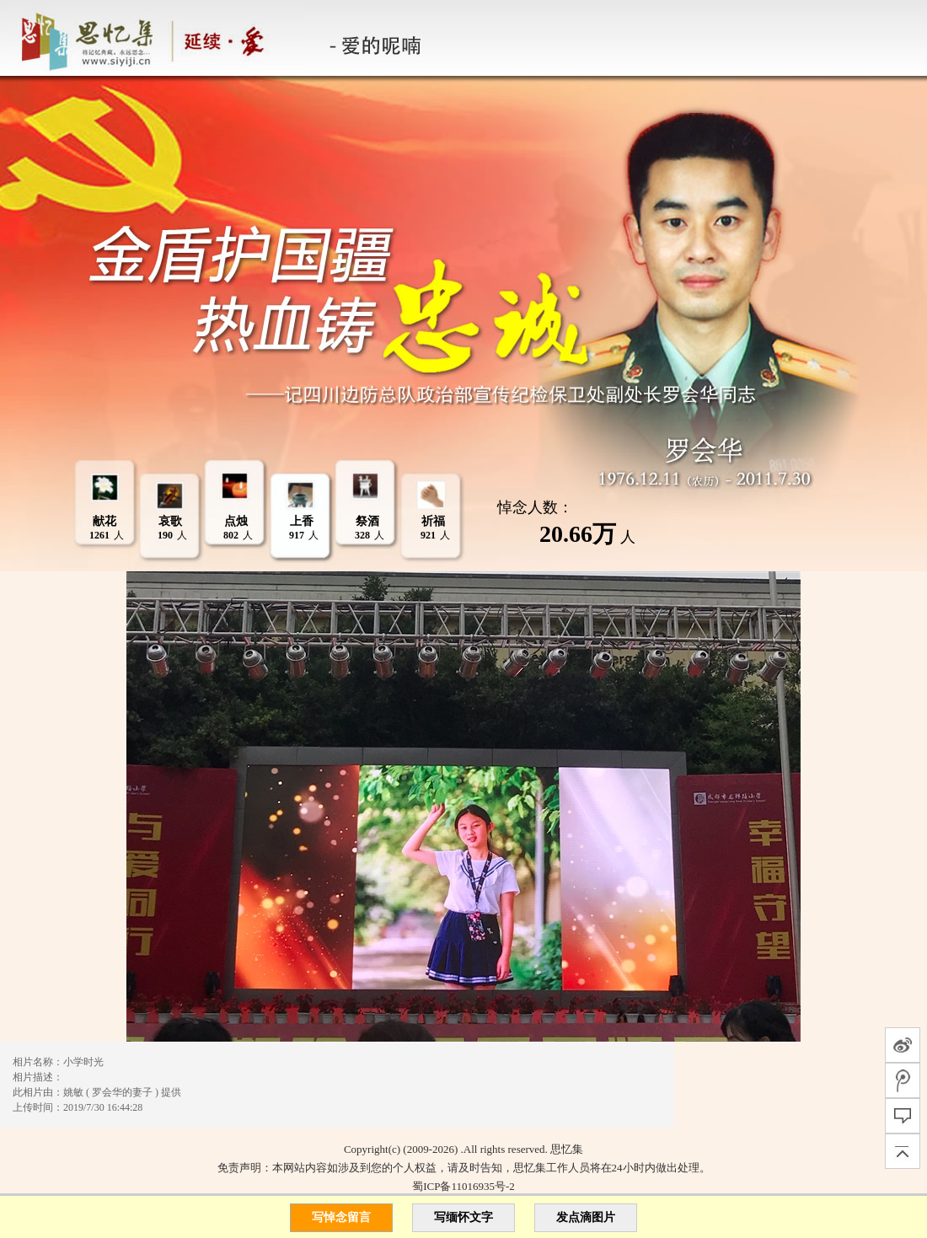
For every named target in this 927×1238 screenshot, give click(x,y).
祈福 (433, 521)
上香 (301, 521)
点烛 (236, 521)
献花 (104, 521)
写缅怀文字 (463, 1217)
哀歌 (170, 521)
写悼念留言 (341, 1217)
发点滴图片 (585, 1217)
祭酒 (367, 521)
